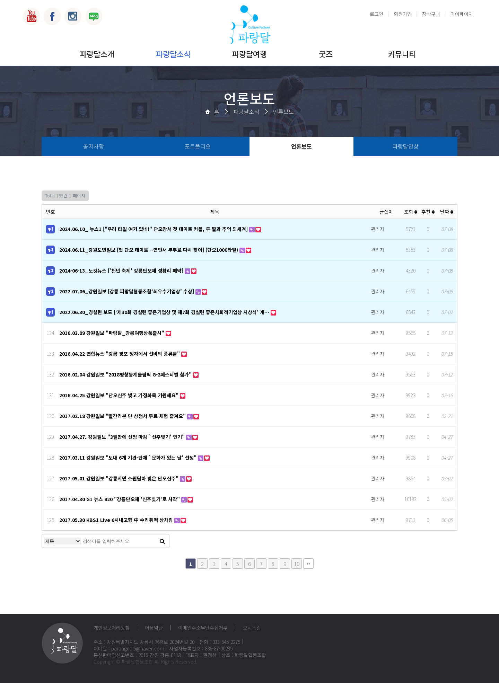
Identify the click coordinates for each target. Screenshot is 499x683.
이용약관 (154, 627)
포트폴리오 (198, 146)
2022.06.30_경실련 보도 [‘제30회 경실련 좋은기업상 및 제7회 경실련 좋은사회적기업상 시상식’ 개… (165, 312)
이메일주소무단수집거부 (203, 627)
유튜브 (31, 16)
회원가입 (403, 13)
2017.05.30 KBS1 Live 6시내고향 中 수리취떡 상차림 (116, 519)
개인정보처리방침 (112, 627)
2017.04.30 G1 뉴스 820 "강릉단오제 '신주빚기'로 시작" (120, 499)
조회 (410, 211)
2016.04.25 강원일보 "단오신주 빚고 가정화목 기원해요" (119, 395)
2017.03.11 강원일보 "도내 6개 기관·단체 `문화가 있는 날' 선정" (128, 457)
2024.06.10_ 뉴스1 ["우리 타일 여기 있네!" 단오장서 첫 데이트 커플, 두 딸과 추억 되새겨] (154, 228)
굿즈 (326, 53)
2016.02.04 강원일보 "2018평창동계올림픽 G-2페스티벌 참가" (126, 374)
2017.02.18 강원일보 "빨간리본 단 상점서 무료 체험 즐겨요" (123, 416)
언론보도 (283, 111)
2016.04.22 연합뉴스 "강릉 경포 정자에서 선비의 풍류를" (120, 353)
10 (296, 563)
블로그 (93, 16)
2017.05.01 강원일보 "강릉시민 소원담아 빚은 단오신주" (119, 478)
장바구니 (431, 13)
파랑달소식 (173, 53)
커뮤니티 (402, 53)
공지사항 (93, 146)
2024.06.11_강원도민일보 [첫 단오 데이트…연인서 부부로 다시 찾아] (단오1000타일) (149, 249)
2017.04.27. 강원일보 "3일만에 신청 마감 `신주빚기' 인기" (122, 436)
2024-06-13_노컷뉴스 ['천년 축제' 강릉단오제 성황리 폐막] (122, 270)
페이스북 (52, 16)
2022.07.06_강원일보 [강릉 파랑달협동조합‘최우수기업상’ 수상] (127, 291)
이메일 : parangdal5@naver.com (129, 648)
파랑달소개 (97, 53)
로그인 (376, 13)
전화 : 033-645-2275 (219, 641)
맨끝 (308, 563)
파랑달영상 (406, 146)
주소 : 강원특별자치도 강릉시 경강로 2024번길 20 (144, 641)
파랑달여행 (249, 53)
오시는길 (252, 627)
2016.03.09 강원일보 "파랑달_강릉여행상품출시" (112, 332)
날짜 (446, 211)
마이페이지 (461, 13)
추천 (428, 211)
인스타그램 (72, 16)
